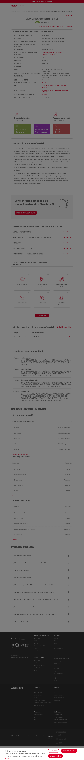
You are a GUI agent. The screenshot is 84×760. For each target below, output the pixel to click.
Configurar (53, 751)
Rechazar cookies (69, 751)
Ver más (7, 758)
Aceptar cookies (55, 756)
